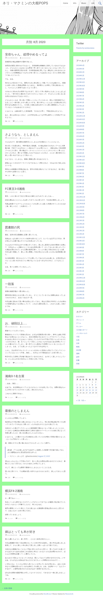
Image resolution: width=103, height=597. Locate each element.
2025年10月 (80, 86)
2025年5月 (80, 102)
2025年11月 (80, 82)
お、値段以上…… (16, 323)
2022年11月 (80, 200)
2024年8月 (80, 129)
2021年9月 (80, 247)
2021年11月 (80, 241)
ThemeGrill (69, 594)
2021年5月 (80, 261)
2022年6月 (80, 217)
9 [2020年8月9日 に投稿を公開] (95, 385)
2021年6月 (80, 258)
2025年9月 (80, 89)
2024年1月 (80, 153)
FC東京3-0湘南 (15, 189)
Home (65, 3)
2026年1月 (80, 75)
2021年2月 (80, 271)
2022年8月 (80, 210)
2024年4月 (80, 143)
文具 (77, 340)
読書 (77, 360)
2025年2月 (80, 113)
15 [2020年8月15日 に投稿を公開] (93, 387)
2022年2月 (80, 231)
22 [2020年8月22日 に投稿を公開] (93, 390)
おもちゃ (79, 316)
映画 (77, 347)
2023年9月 (80, 166)
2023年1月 (80, 193)
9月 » (83, 400)
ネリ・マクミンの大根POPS (25, 3)
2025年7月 (80, 96)
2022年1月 (80, 234)
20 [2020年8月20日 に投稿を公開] (87, 390)
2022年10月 (80, 204)
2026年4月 (80, 65)
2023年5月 (80, 180)
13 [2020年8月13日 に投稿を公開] (86, 387)
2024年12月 (80, 116)
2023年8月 (80, 170)
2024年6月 (80, 136)
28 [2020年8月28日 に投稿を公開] (90, 393)
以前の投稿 (7, 588)
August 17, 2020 (44, 456)
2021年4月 (80, 264)
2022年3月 (80, 227)
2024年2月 (80, 150)
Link (92, 3)
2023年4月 (80, 183)
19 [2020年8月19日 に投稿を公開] (83, 390)
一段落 (9, 284)
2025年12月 (80, 79)
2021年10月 (80, 244)
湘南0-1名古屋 (14, 376)
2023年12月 (80, 156)
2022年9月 (80, 207)
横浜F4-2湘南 (14, 491)
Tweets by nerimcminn (85, 48)
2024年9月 (80, 126)
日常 (9, 121)
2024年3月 (80, 146)
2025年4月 (80, 106)
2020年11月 (80, 281)
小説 (77, 337)
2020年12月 (80, 278)
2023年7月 (80, 173)
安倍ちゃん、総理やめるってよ (26, 54)
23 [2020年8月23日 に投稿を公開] (96, 390)
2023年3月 (80, 187)
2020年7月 (80, 295)
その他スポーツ (81, 330)
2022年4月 (80, 224)
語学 (77, 357)
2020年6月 (80, 298)
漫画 (77, 353)
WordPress (47, 594)
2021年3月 (80, 268)
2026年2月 (80, 72)
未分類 (78, 350)
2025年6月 (80, 99)
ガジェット (80, 320)
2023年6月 (80, 177)
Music (83, 3)
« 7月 (78, 400)
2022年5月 (80, 220)
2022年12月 (80, 197)
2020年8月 (80, 291)
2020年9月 (80, 288)
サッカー (10, 397)
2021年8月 (80, 251)
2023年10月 (80, 163)
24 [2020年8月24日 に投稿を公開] (77, 393)
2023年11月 (80, 160)
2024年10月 (80, 123)
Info (74, 3)
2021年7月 (80, 254)
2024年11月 (80, 119)
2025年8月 (80, 92)
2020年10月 (80, 285)
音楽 (77, 364)
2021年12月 (80, 237)
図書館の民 (12, 227)
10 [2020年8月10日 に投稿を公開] (77, 387)
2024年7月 (80, 133)
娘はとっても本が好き (20, 531)
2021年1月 (80, 274)
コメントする (19, 121)
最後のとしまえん (17, 410)
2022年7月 (80, 214)
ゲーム (78, 323)
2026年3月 (80, 69)
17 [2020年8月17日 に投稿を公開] (77, 390)
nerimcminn (26, 58)
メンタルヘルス (81, 333)
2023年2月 (80, 190)
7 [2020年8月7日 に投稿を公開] (89, 385)
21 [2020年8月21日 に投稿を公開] (90, 390)
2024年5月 (80, 140)
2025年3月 (80, 109)
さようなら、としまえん (22, 134)
